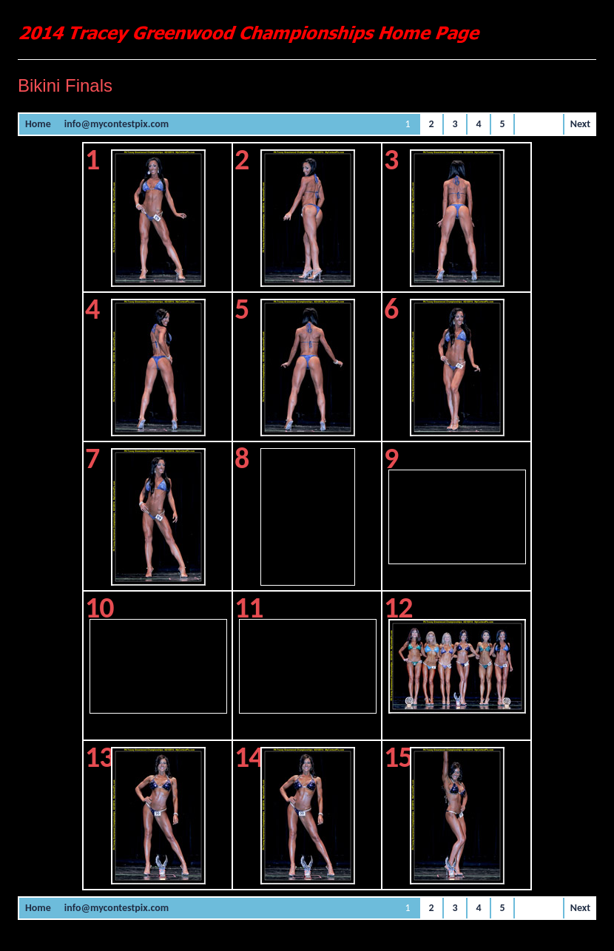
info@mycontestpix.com (116, 124)
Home (38, 124)
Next (580, 124)
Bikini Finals (65, 85)
